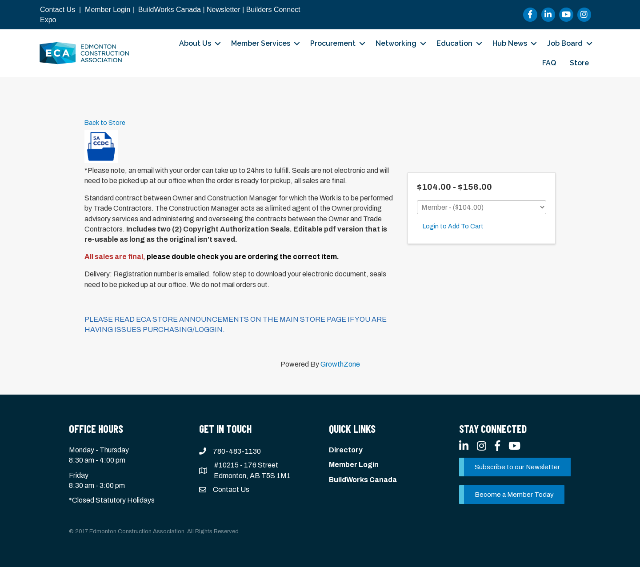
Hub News (509, 43)
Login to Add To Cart (453, 226)
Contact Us (57, 9)
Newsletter (223, 9)
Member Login (107, 9)
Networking (396, 43)
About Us (195, 43)
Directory (346, 450)
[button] (515, 467)
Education (454, 43)
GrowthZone (340, 364)
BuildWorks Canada (169, 9)
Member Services (260, 43)
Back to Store (104, 122)
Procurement (333, 43)
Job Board (565, 43)
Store (579, 63)
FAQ (549, 63)
